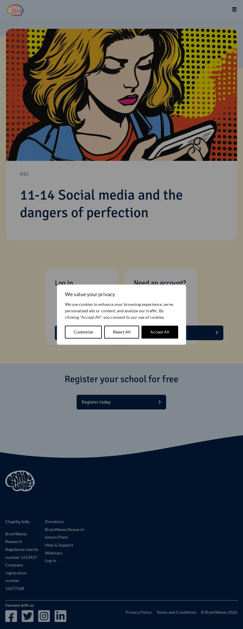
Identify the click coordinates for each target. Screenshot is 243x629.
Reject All (122, 331)
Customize (83, 331)
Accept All (159, 331)
